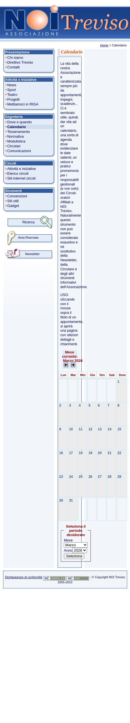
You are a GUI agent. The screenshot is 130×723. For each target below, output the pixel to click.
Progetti (13, 99)
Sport (11, 90)
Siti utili (13, 201)
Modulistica (16, 141)
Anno (68, 550)
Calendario (16, 127)
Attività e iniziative (21, 169)
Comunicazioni (19, 151)
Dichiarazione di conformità (23, 577)
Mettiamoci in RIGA (22, 104)
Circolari (14, 146)
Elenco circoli (18, 173)
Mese (68, 540)
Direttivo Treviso (20, 62)
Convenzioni (17, 196)
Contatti (13, 67)
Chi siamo (15, 57)
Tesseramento (18, 132)
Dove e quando (19, 122)
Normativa (15, 136)
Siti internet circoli (21, 178)
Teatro (12, 94)
